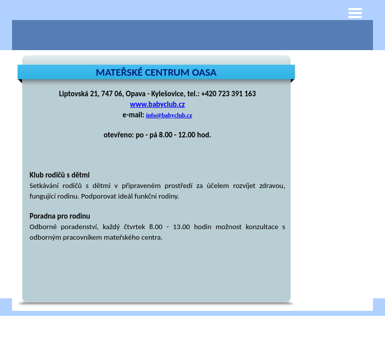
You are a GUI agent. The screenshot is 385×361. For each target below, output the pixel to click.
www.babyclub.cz (157, 104)
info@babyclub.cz (169, 115)
